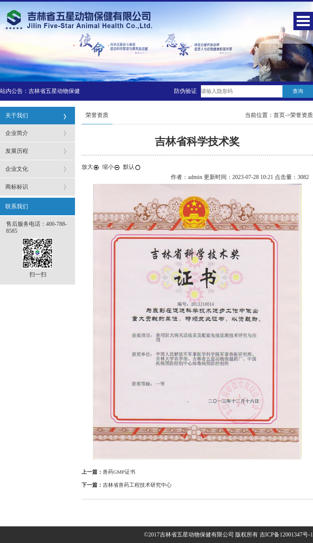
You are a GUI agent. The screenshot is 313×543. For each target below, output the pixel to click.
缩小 (111, 167)
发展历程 (16, 151)
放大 (90, 167)
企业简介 (16, 133)
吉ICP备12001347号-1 (286, 535)
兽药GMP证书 (119, 472)
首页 (279, 115)
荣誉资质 (301, 115)
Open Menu (303, 21)
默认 (132, 167)
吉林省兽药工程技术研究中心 (137, 485)
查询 (298, 91)
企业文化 (16, 169)
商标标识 (16, 187)
